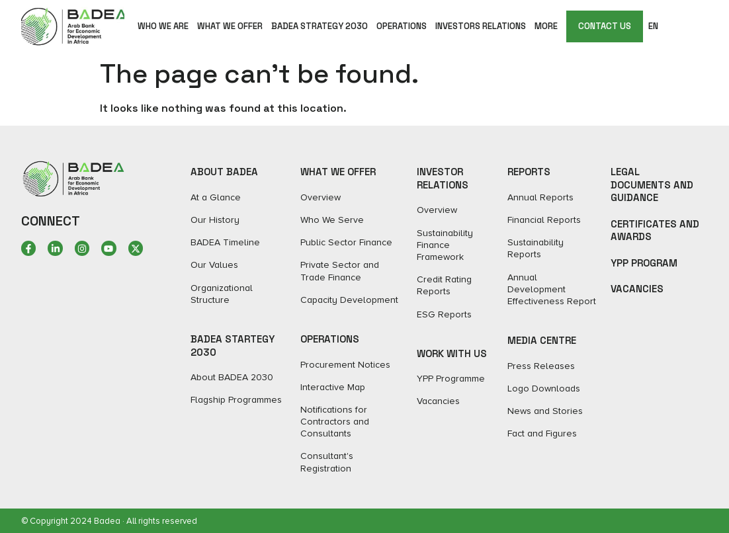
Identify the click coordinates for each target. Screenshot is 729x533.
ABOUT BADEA (224, 171)
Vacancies (637, 288)
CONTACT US (604, 26)
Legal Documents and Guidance (652, 184)
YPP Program (644, 263)
